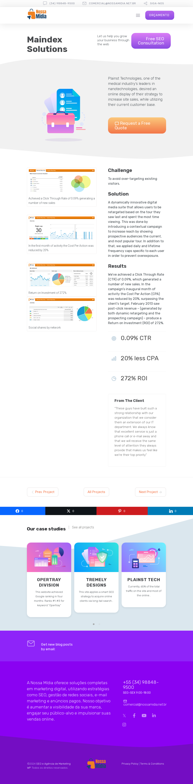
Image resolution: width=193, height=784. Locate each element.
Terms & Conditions (152, 763)
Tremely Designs (96, 582)
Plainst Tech (143, 579)
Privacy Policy (130, 763)
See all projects (83, 527)
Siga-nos (157, 3)
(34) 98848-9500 (62, 3)
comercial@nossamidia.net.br (112, 3)
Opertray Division (49, 582)
